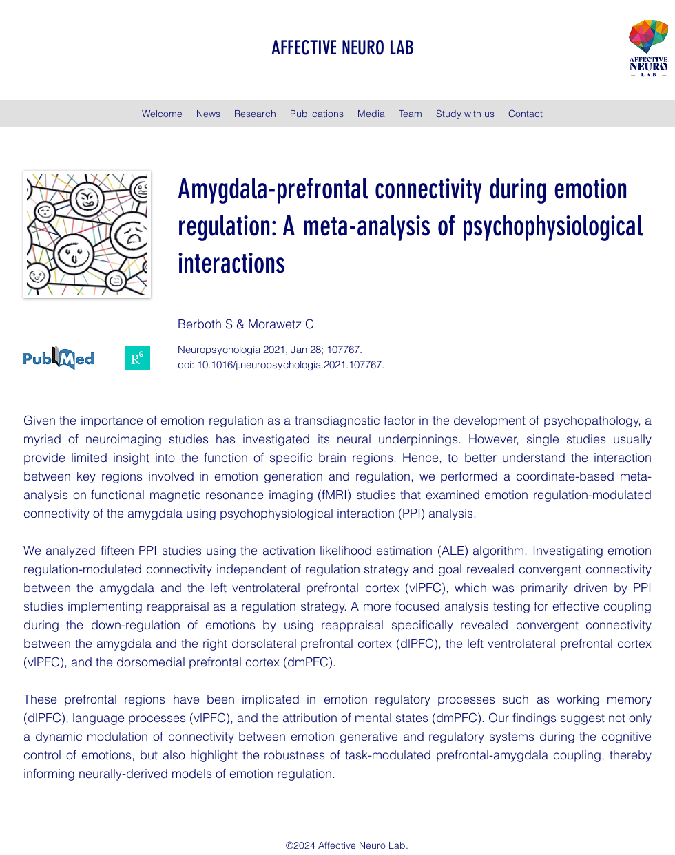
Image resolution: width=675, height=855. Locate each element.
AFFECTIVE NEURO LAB (342, 47)
